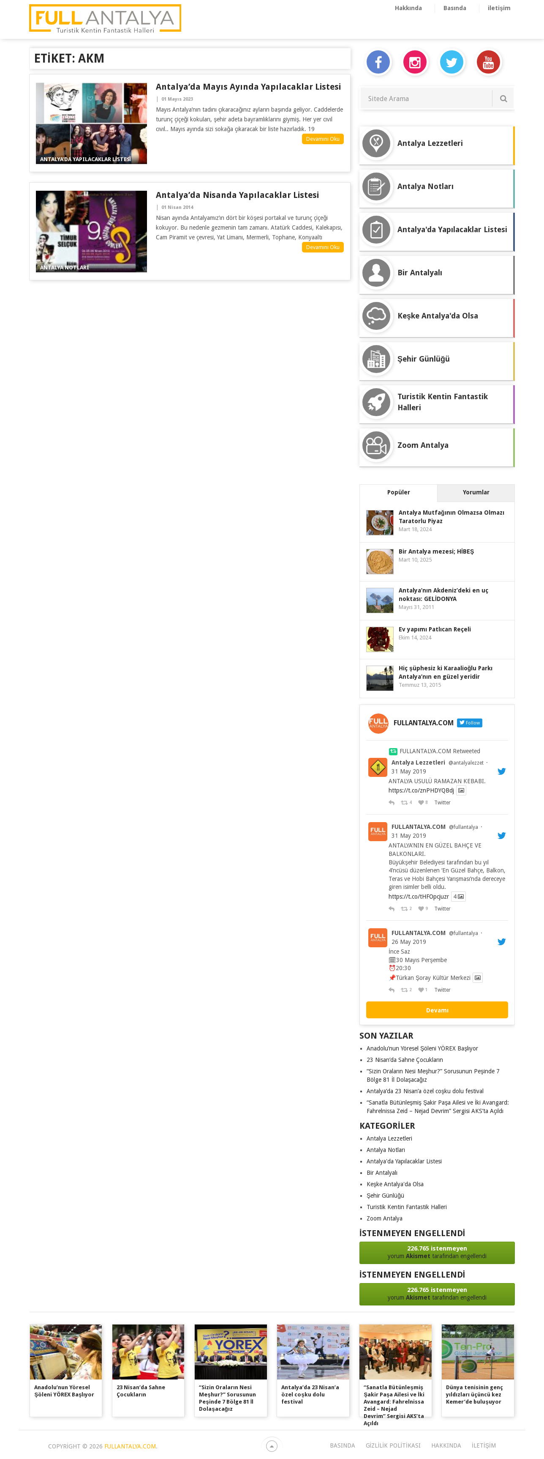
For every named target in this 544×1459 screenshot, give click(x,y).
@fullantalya (463, 827)
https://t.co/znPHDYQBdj (421, 790)
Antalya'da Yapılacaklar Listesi (404, 1161)
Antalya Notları (386, 1149)
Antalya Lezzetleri (418, 762)
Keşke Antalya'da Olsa (395, 1184)
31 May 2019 (409, 771)
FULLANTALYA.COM (419, 826)
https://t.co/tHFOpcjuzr (419, 896)
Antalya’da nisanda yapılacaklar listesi (237, 195)
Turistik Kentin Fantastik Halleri (407, 1207)
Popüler (398, 492)
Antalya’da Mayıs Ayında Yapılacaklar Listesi (248, 87)
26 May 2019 (409, 941)
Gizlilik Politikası (393, 1445)
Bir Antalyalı (382, 1172)
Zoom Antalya (385, 1218)
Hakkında (408, 8)
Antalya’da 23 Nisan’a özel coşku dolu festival (425, 1091)
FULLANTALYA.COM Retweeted (440, 751)
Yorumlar (476, 492)
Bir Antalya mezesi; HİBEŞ (436, 551)
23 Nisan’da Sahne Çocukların (405, 1059)
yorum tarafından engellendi (437, 1252)
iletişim (499, 8)
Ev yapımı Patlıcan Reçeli (435, 629)
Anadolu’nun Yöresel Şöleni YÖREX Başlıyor (422, 1048)
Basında (454, 8)
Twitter (442, 803)
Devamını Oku (323, 139)
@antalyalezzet (466, 763)
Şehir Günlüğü (385, 1195)
